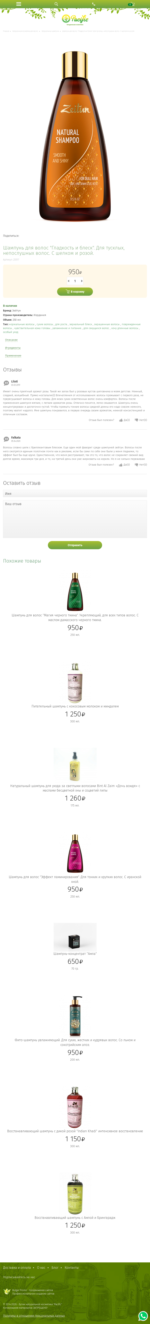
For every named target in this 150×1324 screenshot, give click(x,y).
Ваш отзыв (13, 504)
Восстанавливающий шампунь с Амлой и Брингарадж (75, 1218)
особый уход (10, 332)
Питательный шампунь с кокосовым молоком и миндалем (75, 706)
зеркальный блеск (81, 324)
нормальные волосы (22, 324)
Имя (8, 494)
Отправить (75, 545)
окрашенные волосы (107, 324)
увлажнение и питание (67, 328)
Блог (55, 1268)
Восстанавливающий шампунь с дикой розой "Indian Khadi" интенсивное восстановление (75, 1131)
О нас (41, 1268)
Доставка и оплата (17, 1268)
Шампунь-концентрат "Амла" (75, 954)
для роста (61, 324)
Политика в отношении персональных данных (34, 1315)
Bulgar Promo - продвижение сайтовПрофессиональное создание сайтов (33, 1292)
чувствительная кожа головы (32, 328)
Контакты (72, 1268)
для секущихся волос (96, 328)
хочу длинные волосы (125, 328)
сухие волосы (45, 324)
